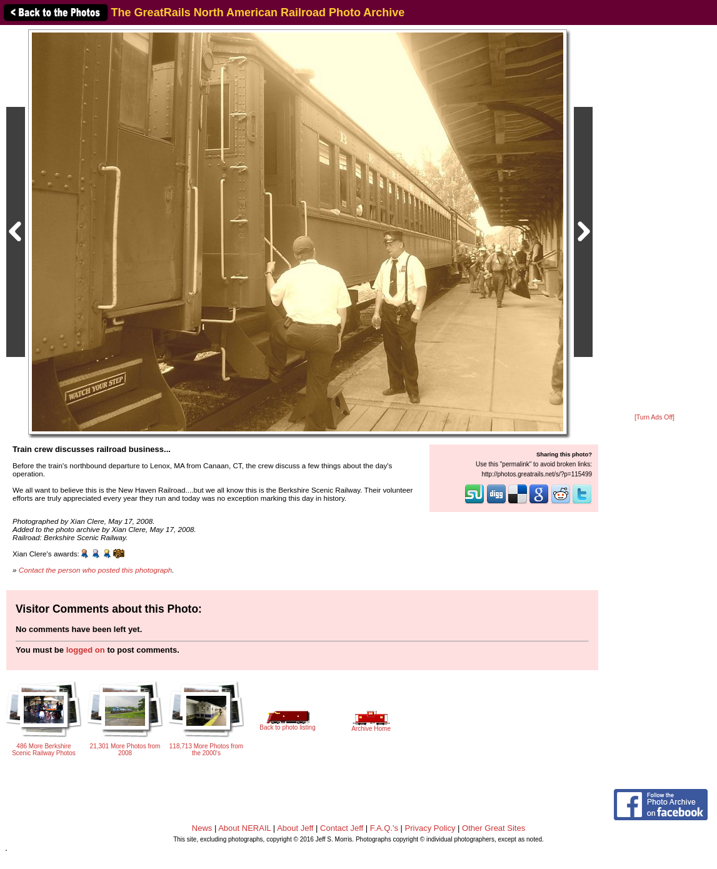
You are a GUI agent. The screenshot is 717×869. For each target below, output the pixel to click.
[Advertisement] (654, 220)
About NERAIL (244, 828)
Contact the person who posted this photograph (96, 570)
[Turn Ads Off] (654, 417)
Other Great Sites (493, 828)
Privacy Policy (430, 828)
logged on (85, 650)
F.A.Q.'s (384, 828)
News (202, 828)
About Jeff (295, 828)
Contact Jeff (341, 828)
